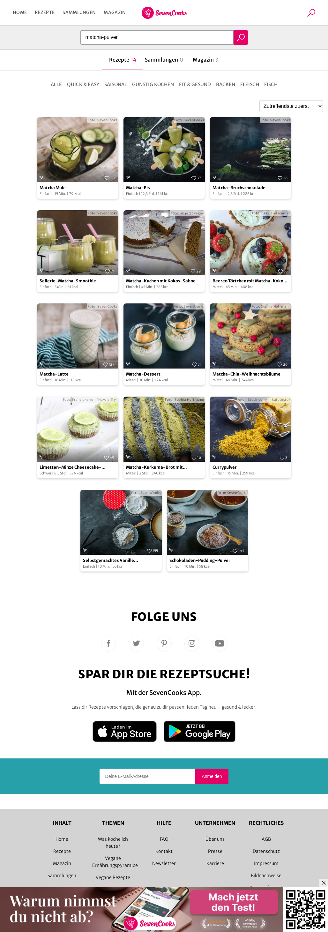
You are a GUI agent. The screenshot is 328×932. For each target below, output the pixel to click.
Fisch (271, 84)
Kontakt (164, 851)
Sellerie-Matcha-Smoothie (68, 281)
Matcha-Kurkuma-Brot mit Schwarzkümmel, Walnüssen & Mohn (163, 468)
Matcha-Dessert (143, 374)
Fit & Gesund (195, 84)
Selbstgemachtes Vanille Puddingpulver (108, 561)
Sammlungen (79, 12)
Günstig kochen (153, 84)
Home (20, 12)
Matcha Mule (53, 187)
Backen (225, 84)
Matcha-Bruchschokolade (238, 187)
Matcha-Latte (54, 374)
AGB (266, 839)
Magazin (115, 12)
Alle (56, 84)
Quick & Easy (83, 84)
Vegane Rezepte (113, 877)
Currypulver (224, 467)
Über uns (215, 839)
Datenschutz (266, 851)
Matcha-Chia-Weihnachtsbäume (246, 374)
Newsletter (164, 863)
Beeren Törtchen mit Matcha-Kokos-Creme (250, 281)
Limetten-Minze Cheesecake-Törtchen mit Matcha (70, 468)
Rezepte (45, 12)
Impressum (266, 863)
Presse (215, 851)
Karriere (215, 863)
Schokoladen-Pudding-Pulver (199, 560)
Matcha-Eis (138, 187)
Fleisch (249, 84)
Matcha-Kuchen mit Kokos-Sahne (161, 281)
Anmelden (212, 776)
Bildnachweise (266, 875)
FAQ (164, 839)
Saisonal (115, 84)
